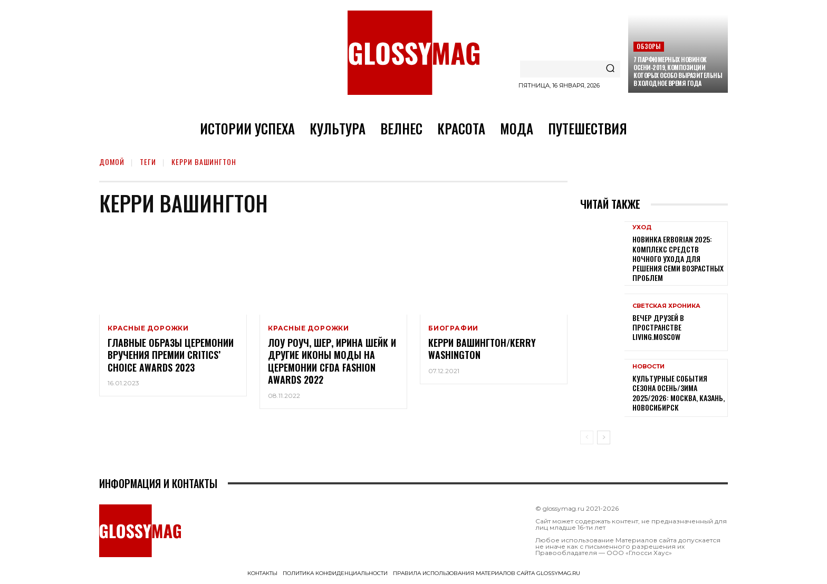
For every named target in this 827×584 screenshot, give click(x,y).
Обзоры (648, 46)
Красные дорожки (148, 328)
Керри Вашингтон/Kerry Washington (482, 349)
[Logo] (413, 53)
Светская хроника (666, 306)
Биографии (453, 328)
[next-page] (603, 437)
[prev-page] (586, 437)
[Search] (610, 69)
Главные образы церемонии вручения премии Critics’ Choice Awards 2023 (171, 355)
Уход (641, 227)
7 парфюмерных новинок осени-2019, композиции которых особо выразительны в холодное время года (677, 71)
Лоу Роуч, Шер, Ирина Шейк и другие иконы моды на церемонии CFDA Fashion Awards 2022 (332, 361)
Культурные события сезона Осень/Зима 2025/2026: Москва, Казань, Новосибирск (678, 393)
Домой (111, 161)
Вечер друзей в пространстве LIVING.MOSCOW (658, 327)
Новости (648, 366)
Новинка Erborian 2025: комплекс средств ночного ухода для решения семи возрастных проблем (678, 258)
